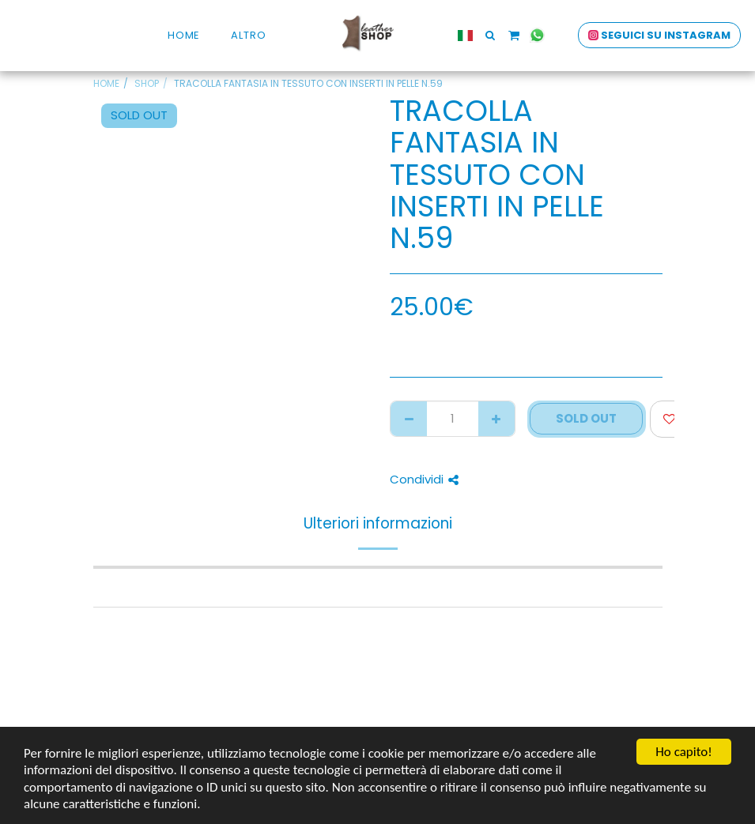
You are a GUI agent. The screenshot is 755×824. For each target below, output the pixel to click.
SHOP (146, 83)
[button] (482, 35)
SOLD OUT (586, 418)
